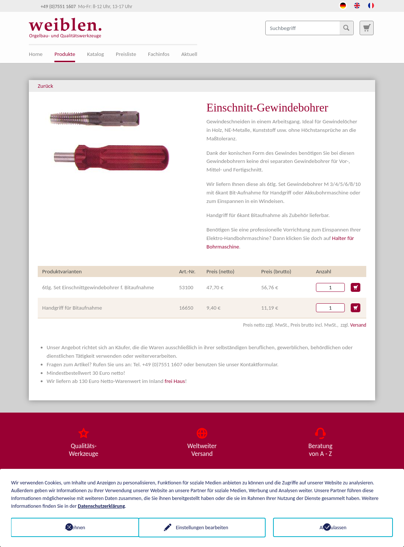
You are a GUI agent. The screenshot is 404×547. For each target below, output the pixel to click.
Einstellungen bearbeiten (202, 527)
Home (36, 54)
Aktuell (189, 54)
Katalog (95, 54)
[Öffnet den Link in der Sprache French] (371, 5)
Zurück (45, 86)
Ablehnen (71, 527)
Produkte (64, 54)
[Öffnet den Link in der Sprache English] (357, 5)
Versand (358, 325)
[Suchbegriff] (309, 28)
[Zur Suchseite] (367, 28)
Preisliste (126, 54)
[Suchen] (346, 27)
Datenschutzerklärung (101, 506)
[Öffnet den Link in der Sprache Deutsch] (343, 5)
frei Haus (175, 381)
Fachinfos (158, 54)
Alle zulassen (333, 527)
